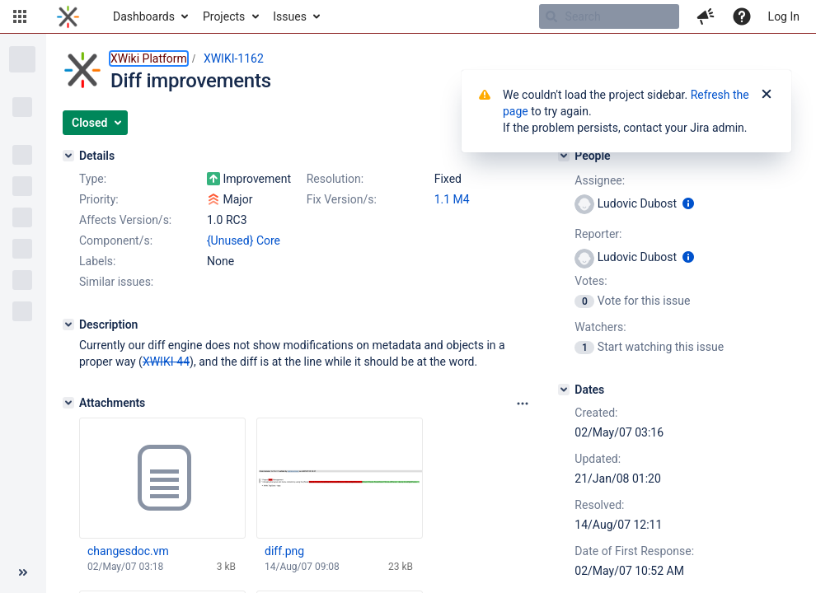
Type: (92, 178)
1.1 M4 (452, 199)
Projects (224, 16)
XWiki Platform (148, 58)
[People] (564, 155)
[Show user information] (688, 203)
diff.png (284, 551)
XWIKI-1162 (234, 58)
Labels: (97, 261)
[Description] (68, 324)
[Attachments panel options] (522, 403)
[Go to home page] (68, 16)
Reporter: (597, 233)
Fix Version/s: (342, 199)
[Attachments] (68, 403)
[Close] (766, 94)
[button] (19, 16)
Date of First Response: (634, 551)
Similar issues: (116, 281)
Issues (290, 16)
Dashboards (144, 16)
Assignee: (599, 180)
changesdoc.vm (128, 551)
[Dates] (564, 389)
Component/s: (115, 240)
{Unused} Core (243, 240)
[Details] (68, 155)
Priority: (99, 199)
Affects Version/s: (125, 219)
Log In (784, 16)
